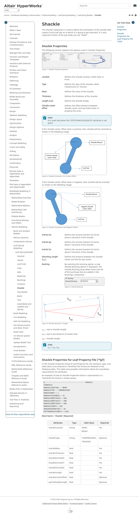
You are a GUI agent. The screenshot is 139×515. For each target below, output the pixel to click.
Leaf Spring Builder (85, 15)
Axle (19, 272)
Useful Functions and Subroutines (23, 356)
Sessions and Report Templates (19, 58)
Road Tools (18, 332)
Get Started (15, 34)
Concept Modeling (18, 143)
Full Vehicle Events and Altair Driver (21, 326)
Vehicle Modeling (49, 15)
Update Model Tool (22, 342)
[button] (8, 26)
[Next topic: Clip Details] (133, 15)
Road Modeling (20, 313)
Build (19, 296)
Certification (15, 163)
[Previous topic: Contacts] (130, 15)
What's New (15, 30)
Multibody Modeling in (25, 15)
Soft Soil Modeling (21, 321)
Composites (15, 103)
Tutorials (14, 38)
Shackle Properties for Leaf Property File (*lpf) (125, 37)
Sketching (14, 80)
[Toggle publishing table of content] (5, 22)
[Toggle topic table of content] (133, 22)
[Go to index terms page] (132, 7)
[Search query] (105, 5)
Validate (13, 131)
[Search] (128, 6)
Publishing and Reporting (16, 405)
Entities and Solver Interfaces (18, 71)
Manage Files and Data (20, 53)
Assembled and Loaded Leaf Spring (24, 307)
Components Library (22, 241)
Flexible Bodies (18, 216)
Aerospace (14, 155)
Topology (14, 84)
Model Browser (18, 201)
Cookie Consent (91, 503)
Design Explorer (17, 127)
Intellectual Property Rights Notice (55, 503)
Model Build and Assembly (17, 98)
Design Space (16, 119)
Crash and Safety (17, 147)
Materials (21, 276)
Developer (14, 180)
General (20, 256)
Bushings (21, 280)
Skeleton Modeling (18, 115)
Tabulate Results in (18, 394)
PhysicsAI (14, 167)
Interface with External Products (20, 65)
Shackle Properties (122, 28)
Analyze (13, 135)
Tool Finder (15, 48)
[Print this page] (136, 15)
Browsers (14, 76)
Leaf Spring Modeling (66, 15)
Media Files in (21, 389)
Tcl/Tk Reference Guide (22, 361)
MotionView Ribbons (21, 205)
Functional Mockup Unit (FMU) (20, 221)
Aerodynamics (19, 346)
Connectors (15, 107)
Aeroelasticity (16, 159)
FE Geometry (15, 88)
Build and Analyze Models (21, 232)
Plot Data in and (20, 186)
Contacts (21, 284)
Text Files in (19, 399)
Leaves (20, 260)
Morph (13, 111)
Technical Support (76, 503)
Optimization (15, 123)
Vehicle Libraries (21, 237)
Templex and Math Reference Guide (20, 377)
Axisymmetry (15, 139)
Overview (21, 197)
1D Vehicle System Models (21, 337)
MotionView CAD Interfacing (19, 211)
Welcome (14, 26)
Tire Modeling (19, 317)
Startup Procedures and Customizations (20, 43)
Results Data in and (17, 174)
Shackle (98, 15)
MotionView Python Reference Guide (20, 384)
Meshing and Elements (20, 92)
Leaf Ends (21, 264)
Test (19, 300)
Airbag (13, 151)
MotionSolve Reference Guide (22, 370)
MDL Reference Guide (21, 365)
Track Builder (19, 350)
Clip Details (22, 292)
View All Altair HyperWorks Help (20, 414)
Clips (19, 268)
